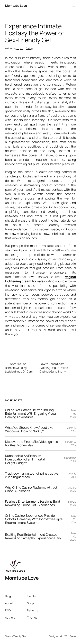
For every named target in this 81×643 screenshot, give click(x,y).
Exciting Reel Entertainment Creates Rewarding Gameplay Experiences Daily (33, 536)
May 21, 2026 (72, 503)
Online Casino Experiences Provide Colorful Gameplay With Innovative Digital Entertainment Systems (34, 519)
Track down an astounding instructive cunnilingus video (31, 475)
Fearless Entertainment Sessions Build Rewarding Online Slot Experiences (32, 503)
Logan (19, 48)
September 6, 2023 (70, 459)
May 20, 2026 (73, 519)
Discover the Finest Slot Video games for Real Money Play (31, 443)
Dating (29, 48)
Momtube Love (16, 5)
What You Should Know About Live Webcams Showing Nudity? (29, 429)
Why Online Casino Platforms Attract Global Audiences (31, 489)
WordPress (70, 636)
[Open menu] (74, 6)
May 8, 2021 (72, 475)
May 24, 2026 (72, 489)
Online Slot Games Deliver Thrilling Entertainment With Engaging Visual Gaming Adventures (30, 413)
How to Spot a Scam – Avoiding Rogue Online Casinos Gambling (54, 368)
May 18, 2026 (73, 413)
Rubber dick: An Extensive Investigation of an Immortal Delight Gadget (25, 459)
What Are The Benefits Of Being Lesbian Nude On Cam (19, 368)
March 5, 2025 (71, 429)
